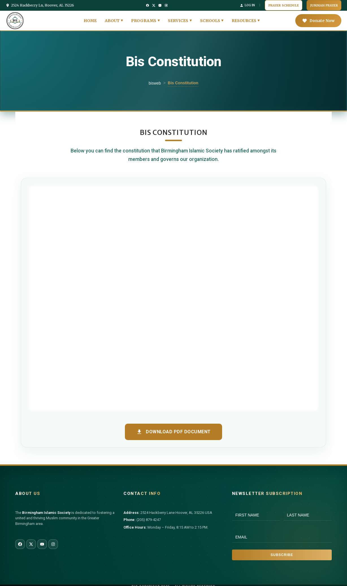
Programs (143, 18)
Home (90, 18)
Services (178, 18)
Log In (262, 4)
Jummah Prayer (328, 3)
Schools (210, 18)
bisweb (155, 80)
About (112, 18)
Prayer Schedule (295, 3)
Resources (244, 18)
